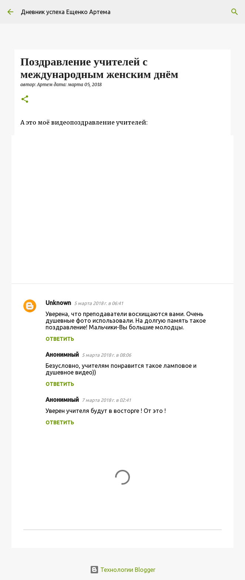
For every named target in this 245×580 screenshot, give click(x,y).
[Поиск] (234, 12)
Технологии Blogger (122, 569)
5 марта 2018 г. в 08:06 (106, 354)
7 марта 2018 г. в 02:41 (106, 400)
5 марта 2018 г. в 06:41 (98, 303)
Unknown (58, 302)
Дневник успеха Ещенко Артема (66, 12)
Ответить (60, 339)
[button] (24, 100)
